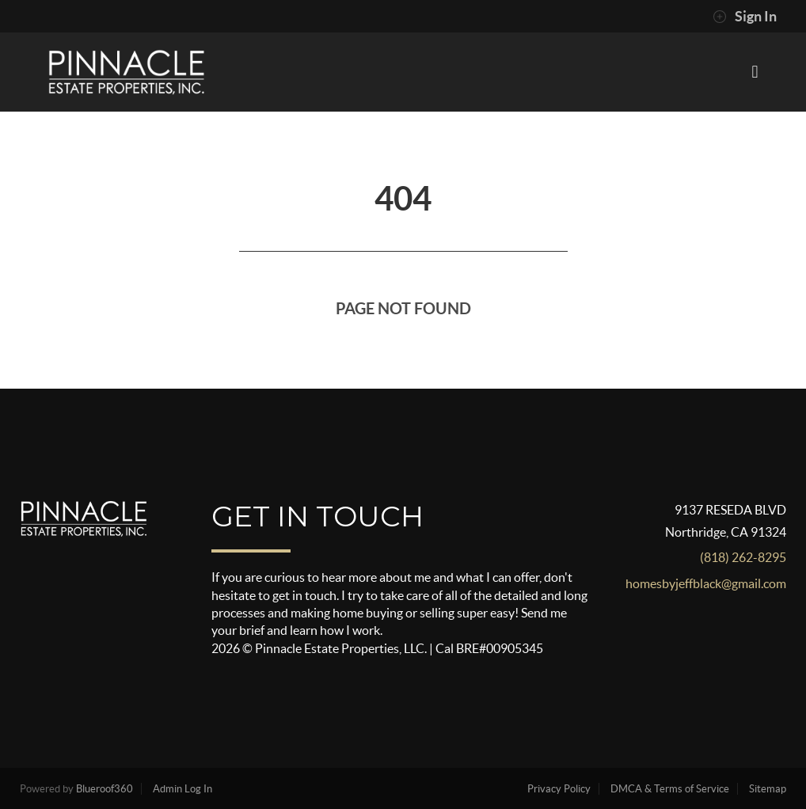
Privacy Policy (559, 789)
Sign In (745, 17)
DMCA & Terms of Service (669, 789)
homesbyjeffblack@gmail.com (705, 583)
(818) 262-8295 (743, 557)
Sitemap (767, 789)
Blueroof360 (104, 789)
